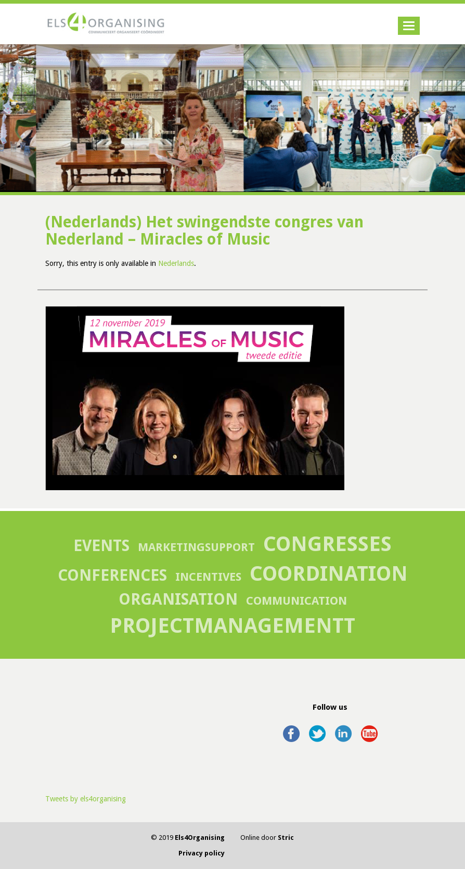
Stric (286, 837)
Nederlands (176, 263)
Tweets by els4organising (85, 799)
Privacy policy (201, 853)
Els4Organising (200, 837)
